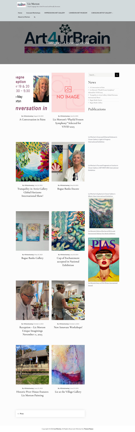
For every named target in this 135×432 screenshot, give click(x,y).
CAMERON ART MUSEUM (78, 13)
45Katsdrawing (28, 116)
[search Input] (103, 75)
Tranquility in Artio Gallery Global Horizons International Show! (32, 192)
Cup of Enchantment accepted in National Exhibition (68, 261)
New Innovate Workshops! (68, 327)
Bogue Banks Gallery (32, 258)
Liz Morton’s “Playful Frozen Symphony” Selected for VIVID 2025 (68, 123)
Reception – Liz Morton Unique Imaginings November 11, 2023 (32, 331)
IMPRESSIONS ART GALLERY (54, 13)
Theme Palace (88, 429)
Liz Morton (34, 3)
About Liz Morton (24, 17)
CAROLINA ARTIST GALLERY (102, 13)
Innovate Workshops (33, 13)
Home (20, 13)
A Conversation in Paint (32, 119)
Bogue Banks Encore (68, 188)
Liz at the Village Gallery (68, 391)
